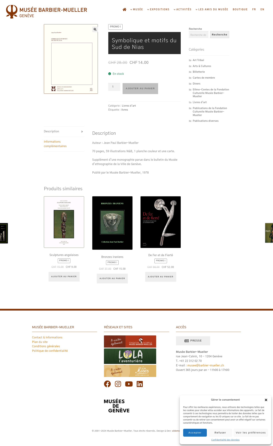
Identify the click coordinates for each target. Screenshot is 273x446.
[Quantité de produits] (114, 87)
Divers (196, 84)
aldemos (176, 431)
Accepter (194, 432)
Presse (195, 341)
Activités (183, 10)
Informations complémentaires (55, 144)
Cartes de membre (204, 78)
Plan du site (40, 342)
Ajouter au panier (140, 88)
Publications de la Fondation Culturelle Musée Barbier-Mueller (210, 111)
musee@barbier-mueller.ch (206, 365)
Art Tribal (198, 60)
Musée (137, 10)
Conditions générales (46, 346)
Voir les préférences (251, 432)
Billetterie (199, 72)
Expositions (159, 10)
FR (254, 10)
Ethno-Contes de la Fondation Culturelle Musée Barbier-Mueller (211, 93)
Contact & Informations (47, 337)
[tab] (64, 132)
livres (124, 110)
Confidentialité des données (225, 440)
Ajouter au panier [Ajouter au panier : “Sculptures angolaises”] (64, 277)
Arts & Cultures (202, 66)
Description (51, 131)
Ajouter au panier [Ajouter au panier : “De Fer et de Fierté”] (160, 277)
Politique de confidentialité (50, 350)
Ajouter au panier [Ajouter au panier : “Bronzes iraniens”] (112, 278)
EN (262, 10)
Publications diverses (206, 121)
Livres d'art (129, 106)
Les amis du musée (212, 10)
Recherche (195, 29)
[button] (266, 400)
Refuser (220, 432)
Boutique (240, 10)
